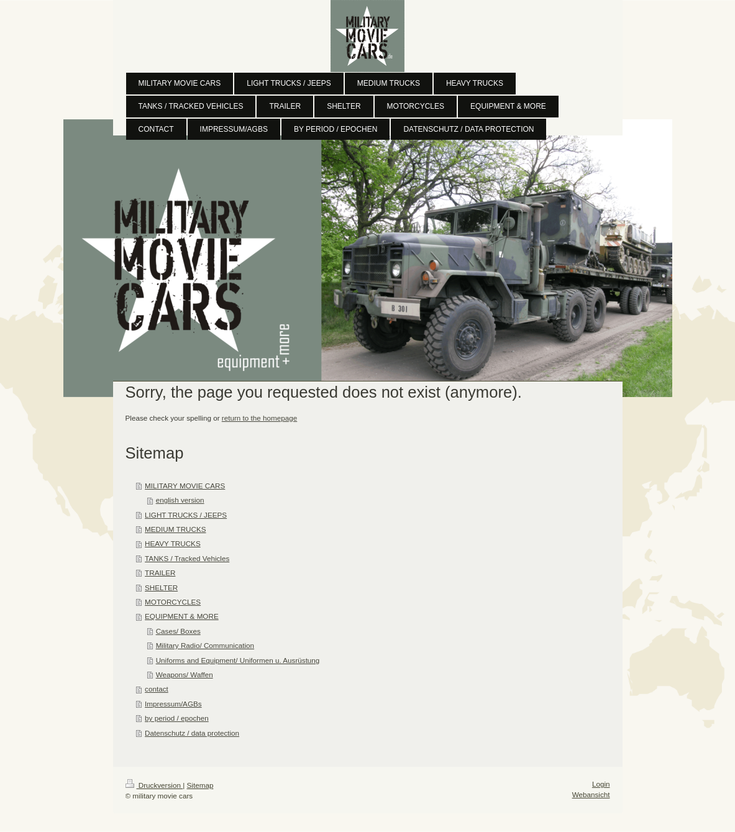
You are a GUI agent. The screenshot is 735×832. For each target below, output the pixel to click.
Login (601, 784)
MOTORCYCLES (173, 602)
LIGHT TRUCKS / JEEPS (186, 515)
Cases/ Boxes (178, 631)
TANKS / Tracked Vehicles (187, 558)
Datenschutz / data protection (192, 733)
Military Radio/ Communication (205, 645)
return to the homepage (260, 418)
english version (180, 500)
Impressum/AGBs (173, 704)
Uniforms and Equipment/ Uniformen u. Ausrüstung (238, 660)
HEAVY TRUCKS (173, 543)
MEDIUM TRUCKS (175, 529)
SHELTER (161, 587)
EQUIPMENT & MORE (182, 616)
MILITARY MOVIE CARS (185, 486)
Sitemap (200, 785)
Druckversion (154, 785)
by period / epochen (177, 718)
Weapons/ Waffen (184, 674)
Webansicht (591, 794)
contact (156, 689)
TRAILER (160, 573)
